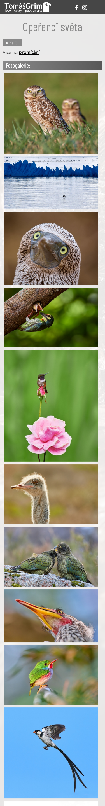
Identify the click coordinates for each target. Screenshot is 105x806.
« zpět (12, 42)
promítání (29, 52)
